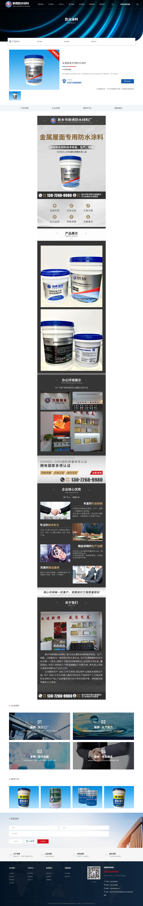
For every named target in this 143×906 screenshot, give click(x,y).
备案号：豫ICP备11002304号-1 (86, 903)
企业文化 (11, 876)
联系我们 (127, 81)
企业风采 (11, 883)
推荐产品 (87, 108)
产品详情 (25, 108)
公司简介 (11, 873)
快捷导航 (69, 868)
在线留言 (48, 876)
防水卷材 (66, 41)
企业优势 (56, 108)
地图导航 (48, 879)
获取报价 (118, 108)
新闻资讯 (67, 876)
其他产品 (93, 41)
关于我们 (13, 868)
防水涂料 (39, 41)
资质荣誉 (11, 879)
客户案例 (67, 873)
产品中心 (31, 868)
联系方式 (48, 873)
